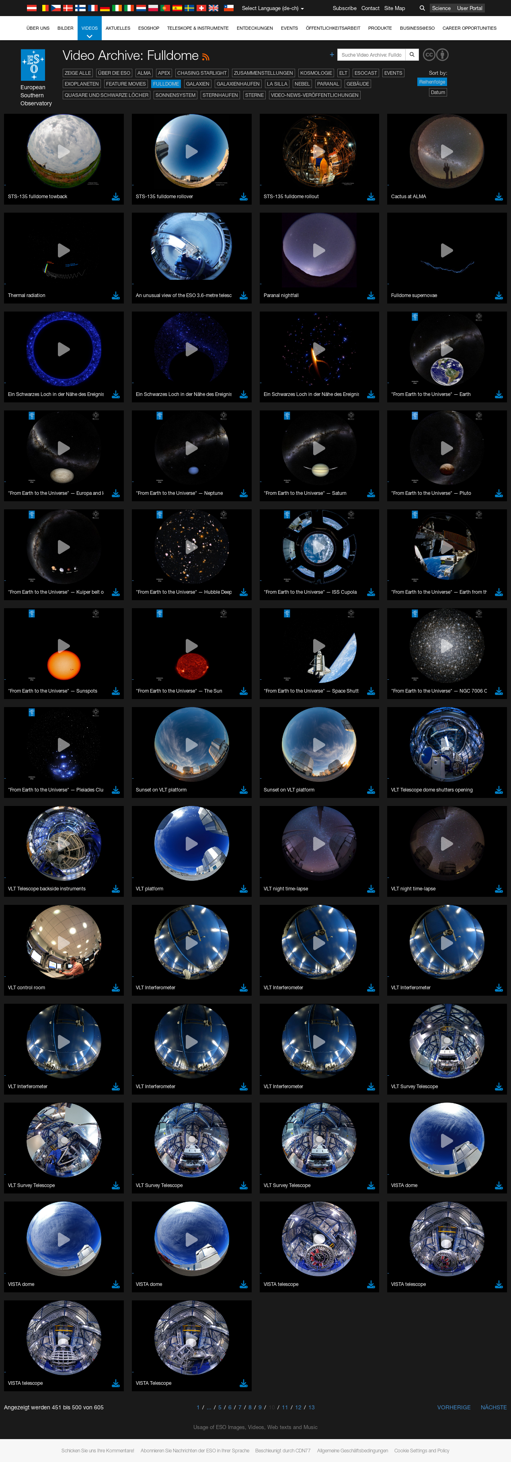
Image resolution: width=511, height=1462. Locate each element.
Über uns (38, 28)
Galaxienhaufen (238, 84)
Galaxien (197, 84)
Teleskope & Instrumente (198, 28)
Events (289, 28)
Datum (438, 92)
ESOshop (148, 28)
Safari (30, 1210)
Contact (370, 8)
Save (25, 1328)
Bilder (65, 28)
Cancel (65, 1328)
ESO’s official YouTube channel (189, 1048)
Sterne (254, 95)
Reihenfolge (432, 82)
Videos (90, 32)
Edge (30, 1195)
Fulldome (166, 84)
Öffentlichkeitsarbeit (333, 28)
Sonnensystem (175, 95)
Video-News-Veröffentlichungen (315, 95)
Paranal (328, 84)
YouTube (17, 1048)
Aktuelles (118, 28)
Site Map (394, 8)
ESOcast (366, 73)
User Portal (469, 8)
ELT (343, 73)
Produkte (380, 28)
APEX (164, 73)
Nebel (302, 84)
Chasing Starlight (202, 73)
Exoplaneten (82, 84)
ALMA (144, 73)
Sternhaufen (220, 95)
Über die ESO (114, 73)
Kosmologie (316, 73)
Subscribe (345, 8)
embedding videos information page (461, 1055)
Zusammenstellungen (263, 73)
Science (441, 8)
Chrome (33, 1188)
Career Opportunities (470, 28)
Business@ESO (417, 28)
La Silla (277, 84)
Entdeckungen (255, 28)
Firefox (31, 1203)
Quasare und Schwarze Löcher (106, 95)
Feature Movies (126, 84)
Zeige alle (78, 73)
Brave (30, 1180)
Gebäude (358, 84)
